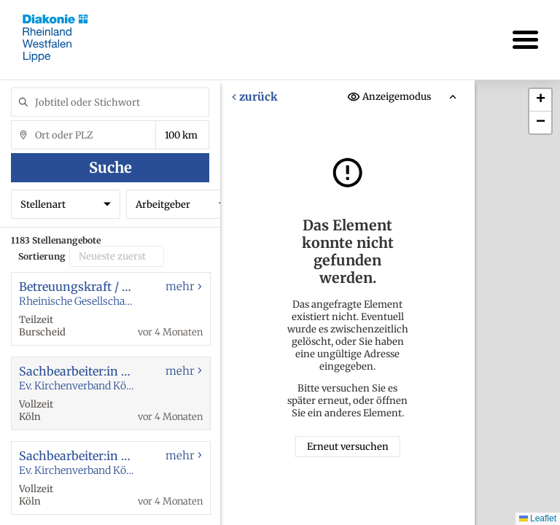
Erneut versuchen (348, 446)
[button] (540, 100)
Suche (110, 167)
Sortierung (42, 256)
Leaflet (537, 518)
